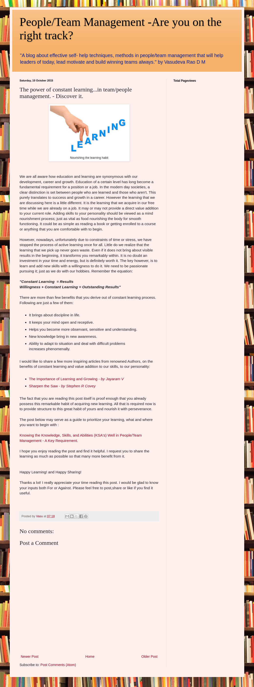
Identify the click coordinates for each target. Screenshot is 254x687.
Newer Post (29, 656)
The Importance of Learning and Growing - (76, 379)
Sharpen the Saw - (62, 386)
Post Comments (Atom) (58, 665)
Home (89, 656)
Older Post (149, 656)
